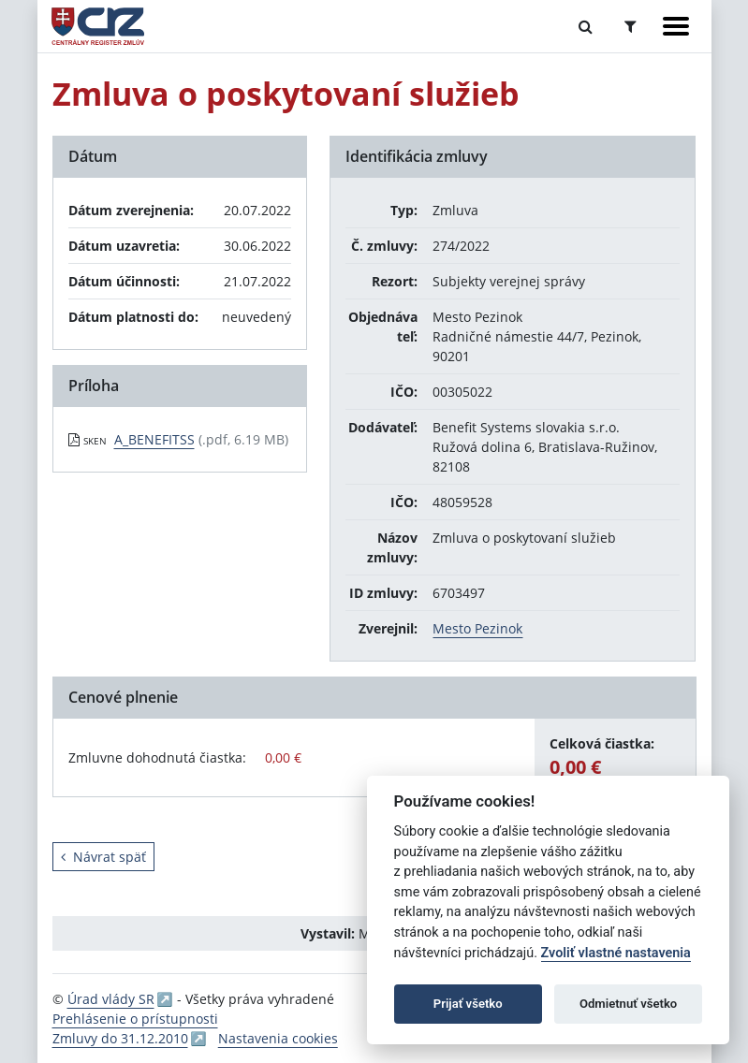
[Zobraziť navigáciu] (676, 26)
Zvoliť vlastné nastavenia (616, 953)
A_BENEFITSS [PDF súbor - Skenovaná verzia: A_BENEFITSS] (154, 439)
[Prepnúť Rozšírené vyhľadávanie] (630, 26)
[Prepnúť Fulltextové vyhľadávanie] (585, 26)
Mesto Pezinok (477, 628)
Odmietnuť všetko (628, 1004)
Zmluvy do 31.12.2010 (120, 1038)
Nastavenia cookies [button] (278, 1038)
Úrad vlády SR (110, 999)
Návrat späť (103, 857)
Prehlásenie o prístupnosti (135, 1018)
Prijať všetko (468, 1004)
